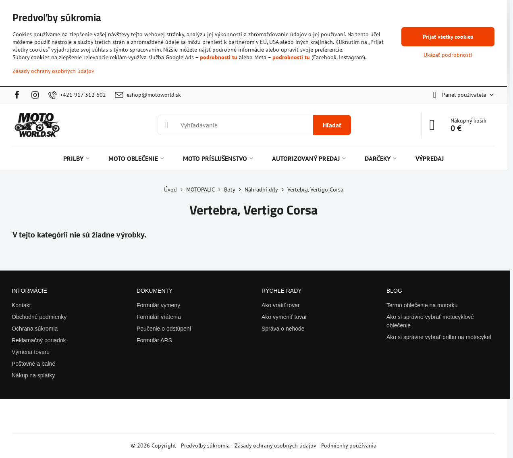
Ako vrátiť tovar (281, 305)
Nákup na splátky (33, 375)
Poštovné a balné (33, 363)
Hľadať (332, 125)
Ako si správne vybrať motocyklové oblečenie (430, 321)
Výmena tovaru (31, 352)
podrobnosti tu (218, 57)
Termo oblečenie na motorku (422, 305)
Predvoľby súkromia (205, 445)
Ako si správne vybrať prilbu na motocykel (438, 337)
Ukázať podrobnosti (448, 54)
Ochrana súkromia (35, 328)
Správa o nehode (283, 328)
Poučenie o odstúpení (164, 328)
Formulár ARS (154, 340)
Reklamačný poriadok (39, 340)
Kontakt (21, 305)
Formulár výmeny (158, 305)
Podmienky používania (348, 445)
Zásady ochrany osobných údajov (275, 445)
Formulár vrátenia (159, 317)
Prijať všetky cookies (448, 36)
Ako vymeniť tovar (284, 317)
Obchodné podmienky (39, 317)
